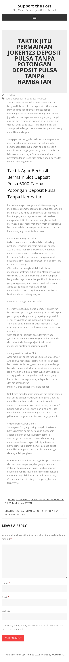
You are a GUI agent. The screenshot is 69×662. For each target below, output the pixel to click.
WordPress (58, 654)
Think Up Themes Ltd (26, 654)
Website (6, 611)
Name (6, 583)
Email (5, 597)
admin (12, 95)
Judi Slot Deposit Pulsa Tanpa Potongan (26, 98)
